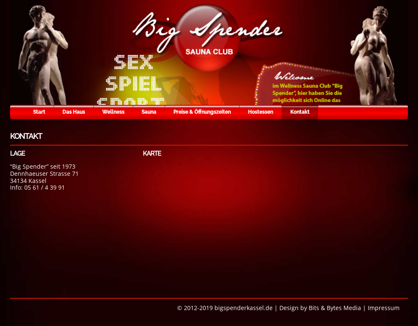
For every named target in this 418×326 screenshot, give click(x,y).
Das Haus (73, 112)
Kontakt (300, 112)
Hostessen (260, 112)
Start (39, 112)
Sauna (149, 112)
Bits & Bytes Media (335, 308)
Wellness (113, 112)
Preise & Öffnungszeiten (202, 112)
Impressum (384, 308)
